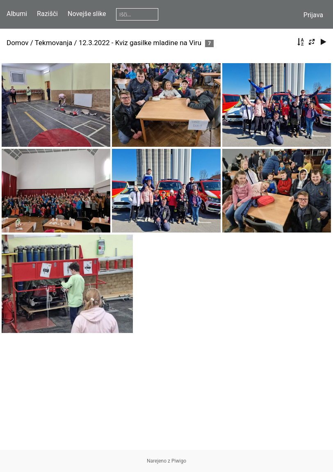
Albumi (17, 14)
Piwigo (178, 461)
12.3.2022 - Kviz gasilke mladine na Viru (140, 43)
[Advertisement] (166, 392)
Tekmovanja (54, 43)
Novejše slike (87, 14)
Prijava (313, 15)
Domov (18, 43)
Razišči (47, 14)
